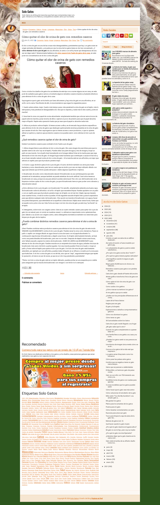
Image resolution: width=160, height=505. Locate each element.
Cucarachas (63, 418)
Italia (46, 445)
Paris (92, 458)
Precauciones (26, 464)
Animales (35, 402)
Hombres (56, 441)
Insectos (55, 443)
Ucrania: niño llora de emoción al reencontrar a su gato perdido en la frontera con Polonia (124, 139)
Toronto (64, 478)
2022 (106, 218)
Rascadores (41, 466)
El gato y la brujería (112, 307)
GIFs (68, 437)
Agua (43, 400)
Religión (67, 468)
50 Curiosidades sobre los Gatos (118, 321)
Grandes (96, 437)
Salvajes (68, 470)
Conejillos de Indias (60, 416)
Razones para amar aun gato (116, 413)
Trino (92, 478)
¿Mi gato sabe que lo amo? (116, 327)
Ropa (36, 470)
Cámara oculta (87, 408)
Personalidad (94, 460)
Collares (56, 414)
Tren (88, 478)
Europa (51, 430)
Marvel (97, 449)
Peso (36, 462)
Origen (36, 458)
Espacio (70, 428)
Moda (50, 454)
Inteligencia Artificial (81, 443)
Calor (74, 408)
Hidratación (86, 439)
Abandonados (34, 398)
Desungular (95, 420)
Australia (34, 404)
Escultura (57, 428)
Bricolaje (77, 406)
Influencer (43, 443)
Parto (24, 460)
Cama (79, 408)
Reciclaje (68, 466)
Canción (40, 410)
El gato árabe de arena (120, 96)
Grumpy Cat (30, 439)
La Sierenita (95, 445)
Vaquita (73, 480)
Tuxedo (40, 480)
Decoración (53, 420)
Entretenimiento (83, 426)
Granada (90, 437)
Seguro (48, 472)
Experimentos (58, 430)
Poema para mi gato (113, 407)
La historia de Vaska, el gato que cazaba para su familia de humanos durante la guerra (125, 69)
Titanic (52, 478)
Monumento (60, 454)
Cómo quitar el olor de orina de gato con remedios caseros (57, 37)
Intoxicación (25, 445)
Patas (43, 460)
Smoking (88, 472)
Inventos (31, 445)
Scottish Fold (94, 470)
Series (56, 472)
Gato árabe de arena (34, 434)
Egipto (83, 424)
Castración (39, 412)
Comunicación (48, 416)
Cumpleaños (94, 418)
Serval (61, 472)
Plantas (75, 462)
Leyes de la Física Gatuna (115, 300)
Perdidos (80, 460)
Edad (62, 424)
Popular (107, 47)
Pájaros (62, 458)
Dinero (77, 422)
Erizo (29, 428)
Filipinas (89, 430)
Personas (25, 462)
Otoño (44, 458)
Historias (37, 441)
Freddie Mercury (58, 432)
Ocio (90, 456)
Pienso (51, 462)
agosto (109, 233)
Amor (30, 402)
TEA (44, 476)
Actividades (73, 398)
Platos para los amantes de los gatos (119, 404)
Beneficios (95, 404)
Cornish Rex (27, 418)
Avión (54, 404)
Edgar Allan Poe (69, 424)
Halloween (52, 439)
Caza (45, 412)
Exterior (64, 430)
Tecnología (50, 476)
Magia (40, 449)
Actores (79, 398)
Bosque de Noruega (63, 406)
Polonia (90, 462)
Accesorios (58, 398)
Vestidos (30, 483)
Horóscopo (75, 441)
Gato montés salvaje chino (83, 434)
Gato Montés (70, 434)
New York (56, 456)
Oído (93, 456)
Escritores (45, 428)
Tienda (29, 478)
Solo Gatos (28, 11)
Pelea (48, 460)
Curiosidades (33, 420)
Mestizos (87, 452)
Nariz (35, 456)
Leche (32, 447)
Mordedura (68, 454)
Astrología (28, 404)
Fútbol (97, 432)
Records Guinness (88, 466)
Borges (54, 406)
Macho (36, 449)
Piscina (65, 462)
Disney (97, 422)
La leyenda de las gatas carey (122, 82)
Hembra (80, 439)
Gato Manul (62, 434)
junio (108, 447)
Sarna (87, 470)
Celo (59, 412)
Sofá (31, 474)
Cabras (36, 408)
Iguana (97, 441)
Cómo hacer (94, 414)
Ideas (92, 441)
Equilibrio (25, 428)
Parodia (96, 458)
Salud (62, 470)
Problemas (48, 464)
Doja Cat (41, 424)
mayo (108, 450)
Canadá (30, 410)
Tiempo (24, 478)
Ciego (23, 414)
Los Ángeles (92, 447)
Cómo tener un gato (113, 318)
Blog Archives (127, 47)
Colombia (62, 414)
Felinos (76, 430)
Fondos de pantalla (28, 432)
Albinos (64, 400)
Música (24, 456)
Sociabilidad (25, 474)
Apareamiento (66, 402)
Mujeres (89, 454)
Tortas (69, 478)
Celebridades (53, 412)
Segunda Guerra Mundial (29, 472)
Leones (42, 447)
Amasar (91, 400)
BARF (73, 404)
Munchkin (96, 454)
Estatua (30, 430)
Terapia (78, 476)
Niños (69, 456)
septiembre (110, 230)
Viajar (44, 483)
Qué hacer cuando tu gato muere (117, 424)
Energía (49, 426)
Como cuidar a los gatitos (115, 286)
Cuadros (56, 418)
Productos (56, 464)
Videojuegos (59, 483)
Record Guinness (77, 466)
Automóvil (46, 404)
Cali (59, 408)
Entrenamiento (73, 426)
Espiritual (82, 428)
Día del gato (34, 422)
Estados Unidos (93, 428)
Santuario (82, 470)
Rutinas (53, 470)
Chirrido (90, 412)
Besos (24, 406)
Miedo (37, 454)
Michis (32, 454)
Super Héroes (77, 474)
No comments (88, 40)
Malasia (55, 449)
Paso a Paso (30, 460)
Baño (63, 404)
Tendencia (73, 476)
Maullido (51, 452)
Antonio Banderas (55, 402)
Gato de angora (54, 434)
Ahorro (47, 400)
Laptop (29, 447)
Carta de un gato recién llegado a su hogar (121, 324)
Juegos (69, 445)
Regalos (52, 468)
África (30, 400)
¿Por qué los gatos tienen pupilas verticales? (122, 256)
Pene (75, 460)
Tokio (60, 478)
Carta (97, 410)
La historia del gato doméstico (123, 123)
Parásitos (87, 458)
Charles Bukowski (77, 412)
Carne (92, 410)
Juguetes (75, 445)
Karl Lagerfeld (87, 445)
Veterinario (38, 483)
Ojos (97, 456)
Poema (80, 462)
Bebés (83, 404)
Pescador (31, 462)
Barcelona (68, 404)
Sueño (65, 474)
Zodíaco (96, 483)
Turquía (30, 480)
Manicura (75, 449)
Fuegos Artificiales (88, 432)
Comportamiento (29, 416)
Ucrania (51, 480)
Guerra (36, 439)
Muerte (83, 454)
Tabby (29, 476)
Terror (97, 476)
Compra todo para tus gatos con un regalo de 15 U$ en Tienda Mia (58, 349)
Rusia (41, 470)
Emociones (36, 426)
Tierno (34, 478)
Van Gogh (67, 480)
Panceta (67, 458)
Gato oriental (95, 434)
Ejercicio (88, 424)
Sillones (82, 472)
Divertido (25, 424)
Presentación (34, 464)
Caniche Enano (47, 410)
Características (71, 410)
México (93, 452)
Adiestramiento (86, 398)
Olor (65, 29)
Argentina (91, 402)
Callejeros (69, 408)
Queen (28, 466)
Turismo (24, 480)
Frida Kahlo (68, 432)
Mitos (46, 454)
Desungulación (87, 420)
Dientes (65, 422)
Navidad (40, 456)
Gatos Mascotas (50, 437)
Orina (70, 29)
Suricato (24, 476)
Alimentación (78, 400)
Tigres (38, 478)
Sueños (70, 474)
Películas (53, 460)
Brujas (82, 406)
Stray (54, 474)
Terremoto (85, 476)
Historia (30, 441)
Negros (45, 456)
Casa (28, 412)
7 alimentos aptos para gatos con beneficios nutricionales (124, 153)
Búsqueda (25, 408)
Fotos (44, 432)
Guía (40, 439)
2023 (23, 398)
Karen (81, 445)
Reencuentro (31, 468)
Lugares (30, 449)
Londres (86, 447)
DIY (30, 424)
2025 (106, 209)
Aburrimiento (50, 398)
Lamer (24, 447)
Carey (78, 410)
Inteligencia (70, 443)
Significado (76, 472)
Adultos (24, 400)
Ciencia (28, 414)
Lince (70, 447)
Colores (73, 414)
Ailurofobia (53, 400)
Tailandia (35, 476)
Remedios (73, 468)
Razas (57, 466)
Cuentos (74, 418)
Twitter (45, 480)
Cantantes (56, 410)
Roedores (24, 470)
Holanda (49, 441)
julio (107, 236)
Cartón (24, 412)
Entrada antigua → (91, 273)
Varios (78, 480)
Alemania (70, 400)
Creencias (50, 418)
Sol (33, 474)
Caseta (32, 412)
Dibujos (59, 422)
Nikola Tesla (63, 456)
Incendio (37, 443)
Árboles (74, 402)
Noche (74, 456)
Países (49, 458)
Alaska (59, 400)
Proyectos (68, 464)
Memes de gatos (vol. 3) (114, 421)
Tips (74, 29)
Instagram (62, 443)
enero (108, 462)
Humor (87, 441)
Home (25, 29)
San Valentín (75, 470)
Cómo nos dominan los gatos (116, 315)
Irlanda (42, 445)
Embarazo (29, 426)
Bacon (59, 404)
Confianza (75, 416)
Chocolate (96, 412)
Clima (42, 414)
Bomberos (48, 406)
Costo (44, 418)
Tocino (56, 478)
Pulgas (97, 464)
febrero (109, 459)
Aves (51, 404)
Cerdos (63, 412)
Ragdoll (33, 466)
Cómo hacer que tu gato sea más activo (120, 390)
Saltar (58, 470)
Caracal (62, 410)
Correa (34, 418)
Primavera (41, 464)
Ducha (52, 424)
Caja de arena (48, 408)
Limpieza (51, 29)
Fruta (76, 432)
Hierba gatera (94, 439)
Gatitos (24, 434)
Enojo (65, 426)
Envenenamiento (94, 426)
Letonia (47, 447)
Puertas (92, 464)
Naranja (30, 456)
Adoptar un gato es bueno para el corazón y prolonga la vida (124, 184)
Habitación (45, 439)
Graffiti (85, 437)
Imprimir (31, 443)
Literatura (75, 447)
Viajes (49, 483)
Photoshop (42, 462)
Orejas (32, 458)
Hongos (68, 441)
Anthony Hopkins (45, 402)
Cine (37, 414)
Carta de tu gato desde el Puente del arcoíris (122, 274)
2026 (106, 206)
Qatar (23, 466)
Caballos (31, 408)
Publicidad (86, 464)
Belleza (88, 404)
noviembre (110, 224)
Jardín (54, 445)
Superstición (95, 474)
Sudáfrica (59, 474)
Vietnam (73, 483)
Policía (85, 462)
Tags (115, 47)
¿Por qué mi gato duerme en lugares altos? (121, 427)
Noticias (86, 456)
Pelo (64, 460)
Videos (67, 482)
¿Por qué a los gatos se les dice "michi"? (120, 253)
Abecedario (42, 398)
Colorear (68, 414)
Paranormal (80, 458)
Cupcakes (25, 420)
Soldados (37, 474)
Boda (42, 406)
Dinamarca (71, 422)
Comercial (80, 414)
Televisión (58, 476)
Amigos (96, 400)
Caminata (96, 408)
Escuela (51, 428)
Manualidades (83, 449)
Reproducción (80, 468)
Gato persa (25, 437)
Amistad (24, 402)
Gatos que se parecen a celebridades (119, 367)
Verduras (24, 483)
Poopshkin (96, 462)
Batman (78, 404)
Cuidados (81, 418)
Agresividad (36, 400)
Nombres (80, 456)
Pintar (55, 462)
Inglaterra (49, 443)
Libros (59, 447)
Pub (81, 464)
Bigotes (28, 406)
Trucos (96, 478)
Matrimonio (44, 452)
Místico (41, 454)
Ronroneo (31, 470)
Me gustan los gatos (113, 401)
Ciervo (34, 414)
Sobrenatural (95, 472)
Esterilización (37, 430)
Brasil (72, 406)
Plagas (70, 462)
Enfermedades (58, 426)
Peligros (59, 460)
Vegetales (84, 480)
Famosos (70, 430)
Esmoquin (64, 428)
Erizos (34, 428)
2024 (27, 398)
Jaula (65, 445)
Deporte (59, 420)
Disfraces (91, 422)
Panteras (72, 458)
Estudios (45, 430)
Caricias (83, 410)
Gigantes (73, 437)
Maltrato (61, 449)
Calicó (63, 408)
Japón (50, 445)
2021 (106, 466)
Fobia (97, 430)
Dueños (57, 424)
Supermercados (86, 474)
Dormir (47, 424)
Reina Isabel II (59, 468)
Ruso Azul (46, 470)
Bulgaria (96, 406)
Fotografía (37, 432)
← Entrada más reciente (31, 273)
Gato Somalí (33, 437)
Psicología (75, 464)
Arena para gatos (82, 402)
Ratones (52, 466)
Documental (35, 424)
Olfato (24, 458)
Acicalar (66, 398)
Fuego (80, 432)
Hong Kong (62, 441)
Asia (23, 404)
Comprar (40, 416)
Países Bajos (55, 458)
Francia (50, 432)
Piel (47, 462)
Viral (77, 483)
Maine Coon (47, 449)
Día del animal (26, 422)
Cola (51, 414)
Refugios (46, 468)
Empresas (43, 426)
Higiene (24, 441)
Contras (90, 416)
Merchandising (79, 452)
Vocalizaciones (89, 483)
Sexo (65, 472)
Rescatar (88, 468)
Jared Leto (60, 445)
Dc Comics (45, 420)
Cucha (69, 418)
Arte (97, 402)
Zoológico (24, 485)
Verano (97, 480)
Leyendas (53, 447)
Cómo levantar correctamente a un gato (120, 410)
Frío (73, 432)
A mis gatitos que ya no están (116, 292)
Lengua (37, 447)
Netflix (51, 456)
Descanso (72, 420)
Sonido (50, 474)
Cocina (46, 414)
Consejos (31, 29)
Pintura (60, 462)
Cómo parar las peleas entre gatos (118, 359)
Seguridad (41, 472)
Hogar (44, 29)
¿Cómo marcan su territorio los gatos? (120, 289)
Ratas (47, 466)
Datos (40, 420)
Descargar (79, 420)
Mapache (91, 449)
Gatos (38, 29)
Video (53, 483)
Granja (24, 439)
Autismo (40, 404)
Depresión (65, 420)
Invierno (36, 445)
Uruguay (61, 480)
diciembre (110, 221)
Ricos (93, 468)
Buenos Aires (89, 406)
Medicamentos (59, 452)
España (76, 428)
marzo (108, 456)
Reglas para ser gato (113, 304)
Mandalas (68, 449)
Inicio (24, 23)
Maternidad (37, 452)
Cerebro (68, 412)
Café (41, 408)
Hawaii (63, 439)
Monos (55, 454)
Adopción (95, 398)
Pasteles (38, 460)
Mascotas (59, 29)
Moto (73, 454)
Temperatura (65, 476)
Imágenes (25, 443)
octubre (109, 227)
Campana (25, 410)
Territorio (91, 476)
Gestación (62, 437)
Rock (97, 468)
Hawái (59, 439)
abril (108, 453)
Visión (82, 483)
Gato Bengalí (44, 434)
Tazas (40, 476)
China (85, 412)
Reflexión (39, 468)
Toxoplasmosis (76, 478)
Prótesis (62, 464)
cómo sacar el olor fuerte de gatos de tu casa (73, 53)
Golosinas (79, 437)
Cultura (87, 418)
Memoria (71, 452)
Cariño (88, 410)
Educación (77, 424)
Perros (86, 460)
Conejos (68, 416)
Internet (96, 443)
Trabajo (83, 478)
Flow (93, 430)
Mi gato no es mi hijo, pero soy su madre (120, 430)
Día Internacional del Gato (47, 422)
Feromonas (83, 430)
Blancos (33, 406)
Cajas (55, 408)
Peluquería (70, 460)
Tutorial (35, 480)
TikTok (43, 478)
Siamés (70, 472)
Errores (39, 428)
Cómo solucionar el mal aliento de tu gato (121, 393)
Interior (91, 443)
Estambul (25, 430)
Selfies (52, 472)
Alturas (86, 400)
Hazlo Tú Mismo (71, 439)
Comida (86, 414)
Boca (38, 406)
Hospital (81, 441)
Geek (57, 437)
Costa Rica (39, 418)
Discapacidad (84, 422)
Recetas (62, 466)
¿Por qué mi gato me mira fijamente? (119, 433)
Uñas (56, 480)
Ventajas (91, 480)
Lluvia (81, 447)
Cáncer (35, 410)
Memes (66, 452)
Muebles (78, 454)
